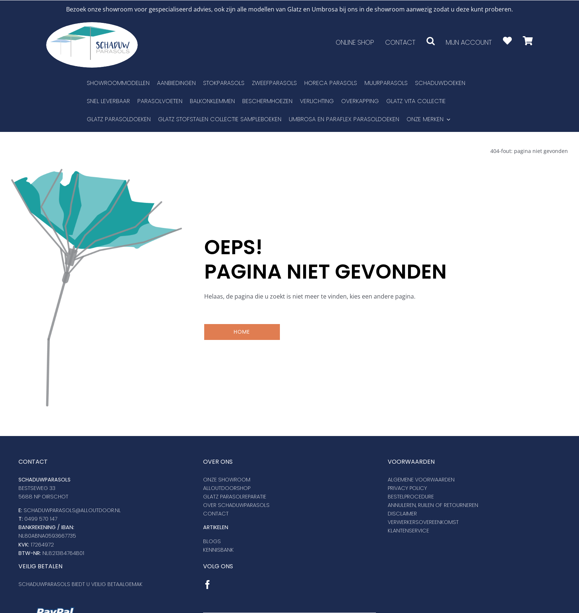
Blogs (212, 541)
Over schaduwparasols (236, 504)
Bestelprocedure (411, 496)
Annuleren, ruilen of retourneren (433, 504)
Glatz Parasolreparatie (234, 496)
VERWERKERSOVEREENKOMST (423, 521)
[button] (430, 40)
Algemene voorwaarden (421, 479)
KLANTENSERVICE (408, 530)
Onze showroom (226, 479)
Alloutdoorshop (226, 487)
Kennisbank (218, 549)
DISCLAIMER (402, 513)
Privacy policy (407, 487)
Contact (216, 513)
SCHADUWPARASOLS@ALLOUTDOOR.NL (72, 510)
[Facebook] (207, 584)
